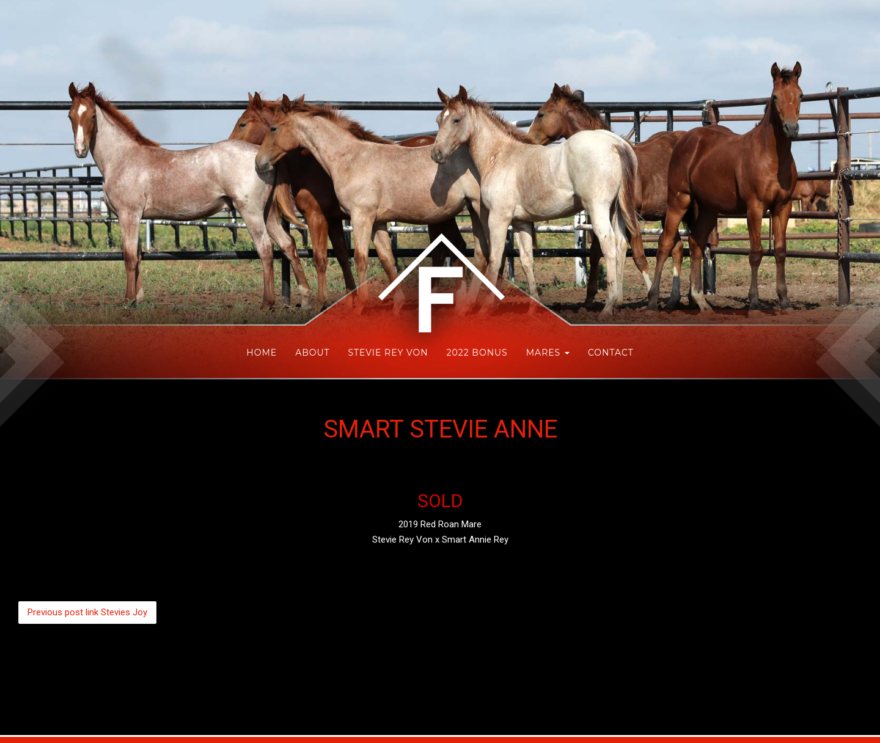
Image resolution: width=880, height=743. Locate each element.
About (312, 352)
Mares (548, 352)
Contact (611, 352)
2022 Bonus (477, 352)
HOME (261, 352)
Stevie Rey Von (388, 352)
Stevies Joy (87, 612)
